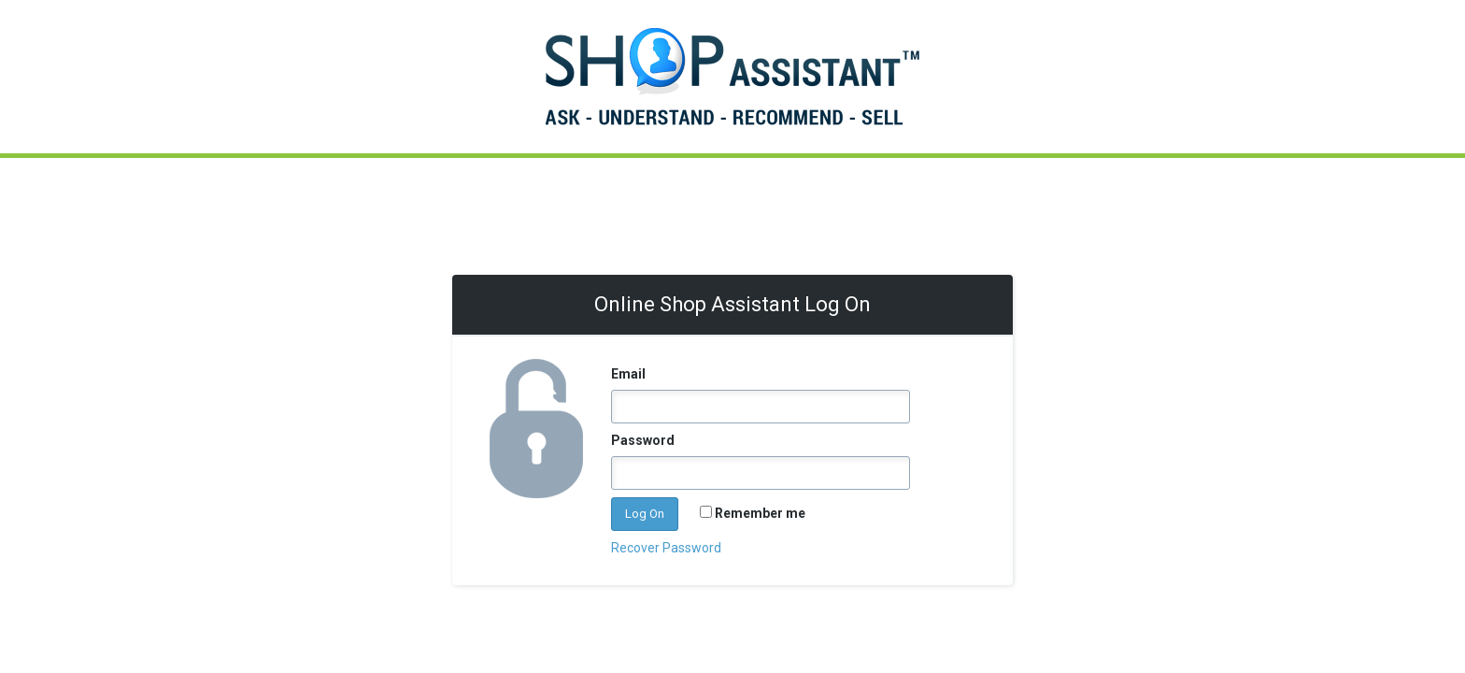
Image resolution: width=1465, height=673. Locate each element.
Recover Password (666, 547)
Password (643, 440)
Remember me (760, 513)
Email (628, 373)
